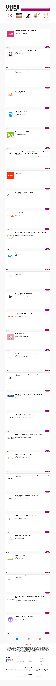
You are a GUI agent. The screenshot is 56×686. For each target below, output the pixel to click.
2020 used (8, 451)
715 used (7, 471)
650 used (7, 128)
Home (18, 658)
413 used (7, 431)
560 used (7, 269)
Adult (7, 19)
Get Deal (47, 47)
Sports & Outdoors (37, 19)
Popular (41, 664)
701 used (7, 249)
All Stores (30, 658)
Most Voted (30, 661)
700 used (7, 370)
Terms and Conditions (20, 661)
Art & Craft (44, 19)
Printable (41, 661)
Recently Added (42, 658)
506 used (7, 47)
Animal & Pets (26, 19)
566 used (7, 330)
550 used (7, 148)
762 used (7, 168)
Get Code (47, 87)
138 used (7, 532)
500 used (7, 350)
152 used (7, 572)
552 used (7, 67)
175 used (7, 633)
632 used (7, 552)
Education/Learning (18, 19)
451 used (7, 229)
